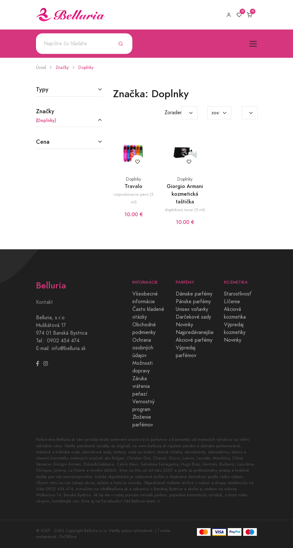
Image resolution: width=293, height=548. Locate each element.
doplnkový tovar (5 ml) (185, 209)
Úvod (41, 67)
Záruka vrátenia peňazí (141, 386)
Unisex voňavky (192, 309)
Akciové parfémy (194, 340)
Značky (62, 67)
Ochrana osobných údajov (142, 348)
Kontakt (44, 302)
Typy (42, 89)
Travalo (133, 186)
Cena (42, 142)
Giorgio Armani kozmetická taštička (185, 194)
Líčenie (232, 301)
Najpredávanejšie (195, 332)
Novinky (184, 324)
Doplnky (85, 67)
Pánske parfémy (193, 301)
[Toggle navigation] (253, 44)
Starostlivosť (238, 293)
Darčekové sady (193, 317)
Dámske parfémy (194, 293)
